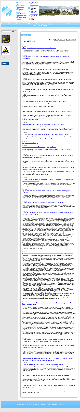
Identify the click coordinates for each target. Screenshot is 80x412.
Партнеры (25, 404)
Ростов (19, 19)
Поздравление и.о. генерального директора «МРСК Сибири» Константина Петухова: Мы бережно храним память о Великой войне (47, 340)
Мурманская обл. (21, 17)
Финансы (24, 24)
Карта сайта (61, 404)
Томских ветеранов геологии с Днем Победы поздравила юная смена (45, 69)
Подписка (31, 404)
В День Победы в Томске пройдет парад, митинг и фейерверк (43, 202)
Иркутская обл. (21, 5)
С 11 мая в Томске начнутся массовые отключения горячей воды (44, 101)
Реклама (37, 404)
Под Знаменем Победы (30, 143)
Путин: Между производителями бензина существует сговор (42, 364)
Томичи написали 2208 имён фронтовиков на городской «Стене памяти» (47, 79)
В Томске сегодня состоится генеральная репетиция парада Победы (45, 134)
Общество (31, 24)
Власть (18, 24)
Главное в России (67, 24)
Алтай (32, 19)
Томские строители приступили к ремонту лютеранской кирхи (43, 124)
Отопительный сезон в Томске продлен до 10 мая (39, 147)
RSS (49, 404)
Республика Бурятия (20, 3)
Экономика (4, 24)
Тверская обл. (34, 14)
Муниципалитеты (55, 24)
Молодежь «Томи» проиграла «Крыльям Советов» (39, 48)
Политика (12, 24)
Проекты (19, 404)
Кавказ (32, 18)
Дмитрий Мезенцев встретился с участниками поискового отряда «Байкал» (47, 253)
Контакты (54, 404)
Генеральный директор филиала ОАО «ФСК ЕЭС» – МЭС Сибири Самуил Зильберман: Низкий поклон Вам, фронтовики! (47, 359)
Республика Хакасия (33, 12)
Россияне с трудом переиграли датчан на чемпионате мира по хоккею (46, 375)
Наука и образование (42, 24)
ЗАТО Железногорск (21, 13)
